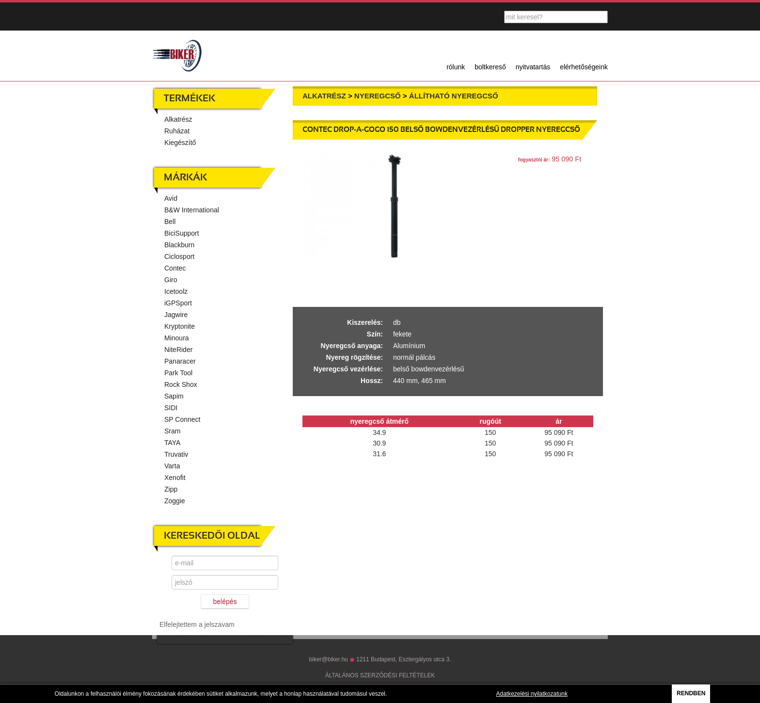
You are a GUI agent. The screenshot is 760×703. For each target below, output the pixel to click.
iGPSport (178, 303)
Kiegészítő (180, 142)
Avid (170, 198)
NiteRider (178, 349)
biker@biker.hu (328, 659)
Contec (175, 268)
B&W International (191, 210)
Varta (172, 466)
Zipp (170, 489)
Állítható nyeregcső (453, 96)
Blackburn (179, 245)
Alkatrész (178, 119)
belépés (225, 602)
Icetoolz (176, 291)
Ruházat (177, 131)
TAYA (172, 443)
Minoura (176, 338)
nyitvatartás (533, 67)
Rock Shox (180, 384)
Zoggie (174, 501)
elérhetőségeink (584, 67)
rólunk (455, 67)
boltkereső (490, 67)
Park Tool (178, 373)
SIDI (170, 408)
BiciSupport (181, 233)
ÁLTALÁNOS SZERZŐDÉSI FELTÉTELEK (380, 675)
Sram (172, 431)
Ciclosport (179, 256)
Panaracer (180, 361)
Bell (169, 221)
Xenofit (175, 477)
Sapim (174, 396)
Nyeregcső (377, 96)
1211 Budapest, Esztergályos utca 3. (403, 659)
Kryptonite (179, 326)
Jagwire (176, 315)
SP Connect (182, 419)
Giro (170, 280)
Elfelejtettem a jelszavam (197, 624)
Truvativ (176, 454)
